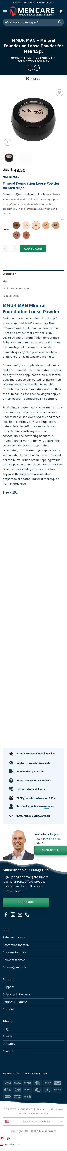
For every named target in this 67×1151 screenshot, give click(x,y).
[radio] (16, 225)
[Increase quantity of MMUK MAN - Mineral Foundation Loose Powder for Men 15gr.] (15, 248)
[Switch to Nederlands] (9, 1144)
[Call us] (27, 914)
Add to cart (33, 248)
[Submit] (60, 22)
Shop (27, 57)
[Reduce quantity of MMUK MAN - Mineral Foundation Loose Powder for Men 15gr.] (5, 248)
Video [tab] (6, 281)
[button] (5, 11)
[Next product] (30, 68)
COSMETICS (44, 57)
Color (6, 229)
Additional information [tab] (16, 288)
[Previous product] (37, 68)
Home (15, 57)
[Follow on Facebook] (6, 914)
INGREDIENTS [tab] (11, 296)
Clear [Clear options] (61, 219)
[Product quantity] (10, 248)
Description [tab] (9, 273)
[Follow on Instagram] (13, 914)
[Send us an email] (20, 914)
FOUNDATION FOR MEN (33, 61)
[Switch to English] (6, 1138)
